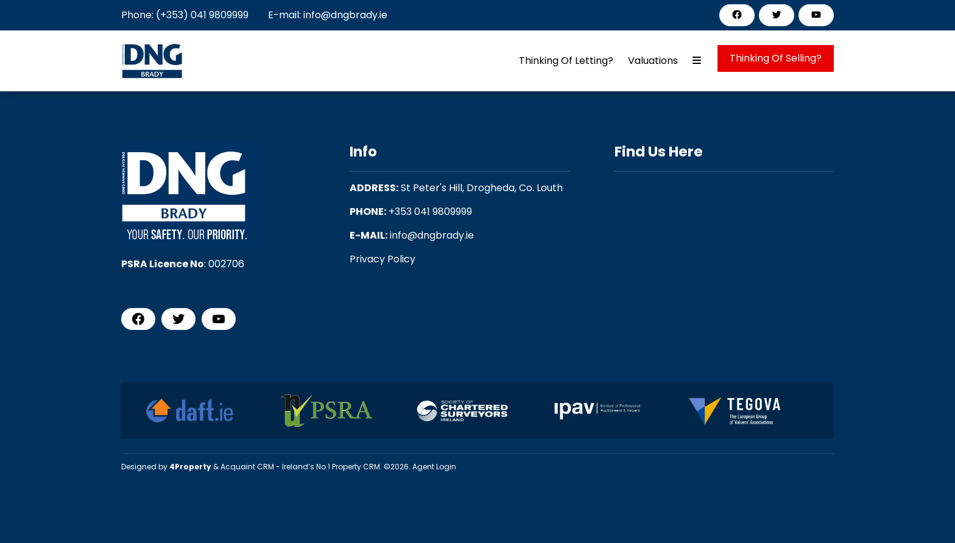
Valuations (653, 61)
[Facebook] (737, 14)
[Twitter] (776, 14)
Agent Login (434, 466)
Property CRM (356, 466)
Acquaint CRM (247, 466)
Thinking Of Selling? (776, 58)
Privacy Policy (382, 259)
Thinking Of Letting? (566, 61)
